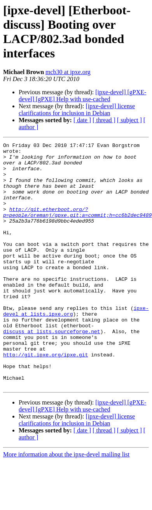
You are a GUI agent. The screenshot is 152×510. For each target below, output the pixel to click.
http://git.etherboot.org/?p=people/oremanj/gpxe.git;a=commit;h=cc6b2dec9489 (77, 226)
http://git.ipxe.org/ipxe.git (45, 397)
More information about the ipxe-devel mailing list (66, 503)
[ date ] (82, 120)
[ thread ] (104, 120)
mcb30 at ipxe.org (68, 72)
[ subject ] (129, 120)
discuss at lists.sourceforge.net (51, 369)
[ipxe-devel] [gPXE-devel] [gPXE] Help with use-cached (82, 95)
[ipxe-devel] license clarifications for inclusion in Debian (77, 109)
